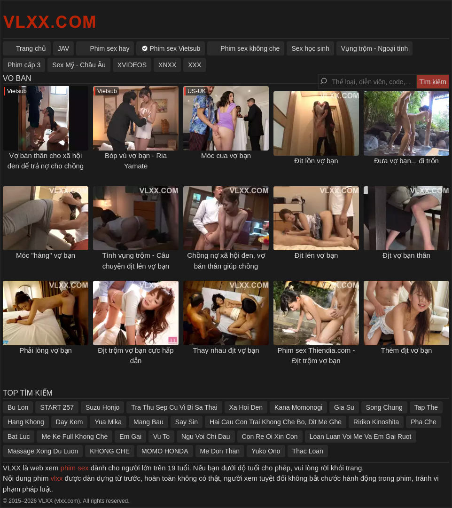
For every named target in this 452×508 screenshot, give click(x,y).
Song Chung (384, 407)
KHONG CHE (110, 451)
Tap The (426, 407)
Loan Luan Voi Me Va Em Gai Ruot (361, 436)
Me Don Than (220, 451)
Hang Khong (26, 422)
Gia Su (344, 407)
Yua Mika (108, 422)
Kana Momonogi (298, 407)
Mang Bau (148, 422)
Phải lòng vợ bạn (45, 350)
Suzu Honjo (102, 407)
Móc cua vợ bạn (226, 155)
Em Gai (130, 436)
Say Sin (186, 422)
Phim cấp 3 (24, 65)
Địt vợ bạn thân (406, 255)
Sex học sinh (310, 48)
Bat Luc (19, 436)
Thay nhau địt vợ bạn (226, 350)
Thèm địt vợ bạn (406, 350)
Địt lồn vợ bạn (316, 161)
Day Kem (69, 422)
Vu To (161, 436)
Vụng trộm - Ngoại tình (374, 48)
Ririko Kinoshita (376, 422)
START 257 (57, 407)
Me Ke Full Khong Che (74, 436)
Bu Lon (18, 407)
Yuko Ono (266, 451)
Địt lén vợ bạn (316, 255)
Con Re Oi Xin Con (270, 436)
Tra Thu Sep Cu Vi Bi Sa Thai (174, 407)
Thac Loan (307, 451)
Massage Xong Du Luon (43, 451)
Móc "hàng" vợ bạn (45, 255)
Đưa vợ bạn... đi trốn (406, 161)
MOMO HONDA (164, 451)
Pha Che (423, 422)
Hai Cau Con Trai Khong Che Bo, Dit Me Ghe (276, 422)
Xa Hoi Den (246, 407)
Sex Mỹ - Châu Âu (79, 65)
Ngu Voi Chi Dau (205, 436)
